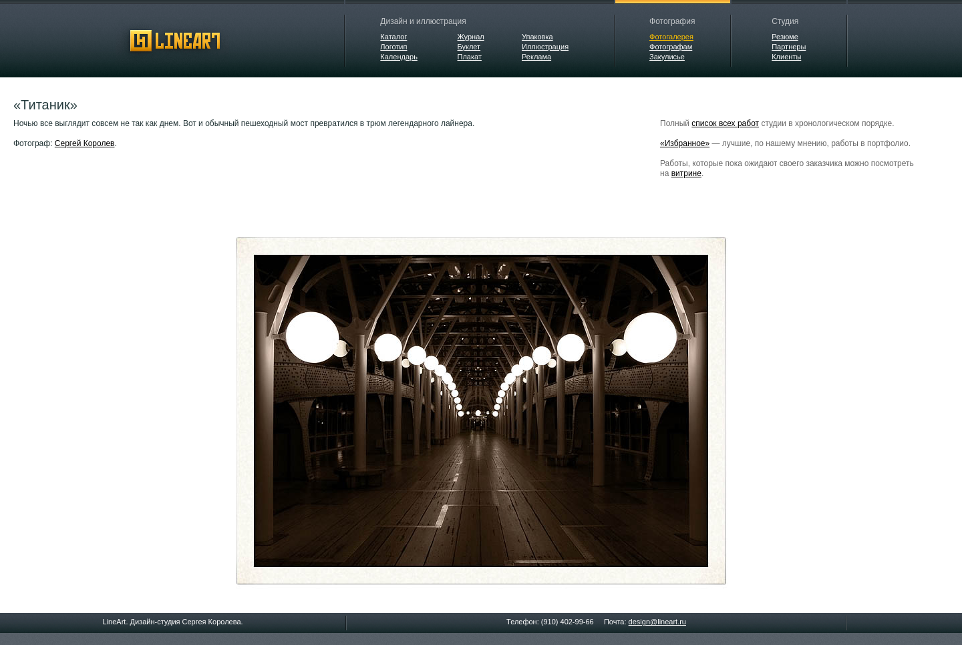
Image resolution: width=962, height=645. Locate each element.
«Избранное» (684, 143)
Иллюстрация (545, 47)
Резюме (785, 37)
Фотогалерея (671, 37)
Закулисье (667, 57)
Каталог (393, 37)
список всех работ (725, 123)
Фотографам (670, 47)
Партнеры (789, 47)
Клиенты (786, 57)
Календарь (399, 57)
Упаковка (537, 37)
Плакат (470, 57)
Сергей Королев (85, 143)
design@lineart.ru (657, 622)
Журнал (471, 37)
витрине (686, 173)
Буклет (469, 47)
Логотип (393, 47)
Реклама (536, 57)
